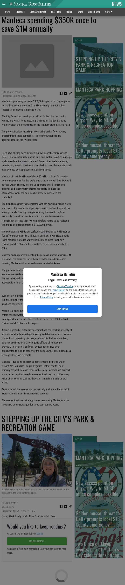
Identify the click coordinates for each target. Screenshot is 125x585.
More (109, 12)
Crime (80, 11)
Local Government (38, 11)
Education (20, 11)
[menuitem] (109, 12)
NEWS (117, 3)
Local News (56, 11)
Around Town (94, 11)
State (7, 11)
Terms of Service (65, 286)
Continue (62, 308)
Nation (69, 11)
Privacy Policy (58, 290)
